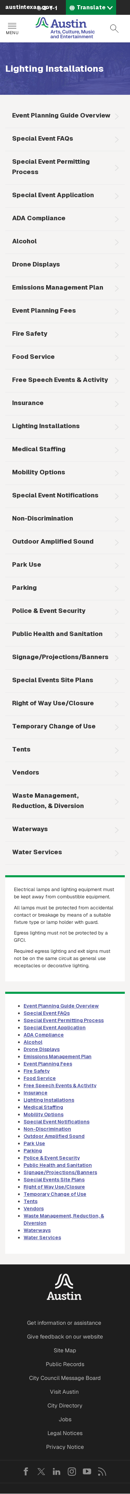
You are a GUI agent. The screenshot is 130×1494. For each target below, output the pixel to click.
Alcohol (24, 241)
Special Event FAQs (42, 138)
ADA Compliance (39, 218)
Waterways (30, 829)
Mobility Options (38, 472)
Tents (21, 749)
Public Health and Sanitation (57, 634)
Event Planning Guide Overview (61, 115)
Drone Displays (36, 264)
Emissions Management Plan (57, 287)
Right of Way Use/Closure (53, 703)
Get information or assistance (64, 1322)
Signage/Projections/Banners (60, 657)
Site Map (65, 1350)
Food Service (33, 357)
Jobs (65, 1419)
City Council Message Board (65, 1378)
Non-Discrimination (42, 518)
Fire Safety (29, 333)
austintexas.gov (29, 7)
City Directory (65, 1405)
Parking (24, 588)
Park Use (26, 564)
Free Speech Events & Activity (60, 380)
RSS (102, 1471)
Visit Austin (64, 1391)
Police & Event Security (49, 611)
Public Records (65, 1364)
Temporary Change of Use (54, 726)
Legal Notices (65, 1433)
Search (114, 28)
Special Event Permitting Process (51, 167)
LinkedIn (56, 1471)
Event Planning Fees (44, 310)
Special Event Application (53, 195)
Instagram (72, 1471)
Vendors (25, 772)
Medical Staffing (39, 449)
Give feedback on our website (65, 1336)
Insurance (28, 403)
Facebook (26, 1471)
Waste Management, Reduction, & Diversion (48, 800)
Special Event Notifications (55, 495)
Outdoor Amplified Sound (53, 541)
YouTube (87, 1471)
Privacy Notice (65, 1447)
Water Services (37, 852)
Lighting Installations (46, 426)
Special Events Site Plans (52, 680)
